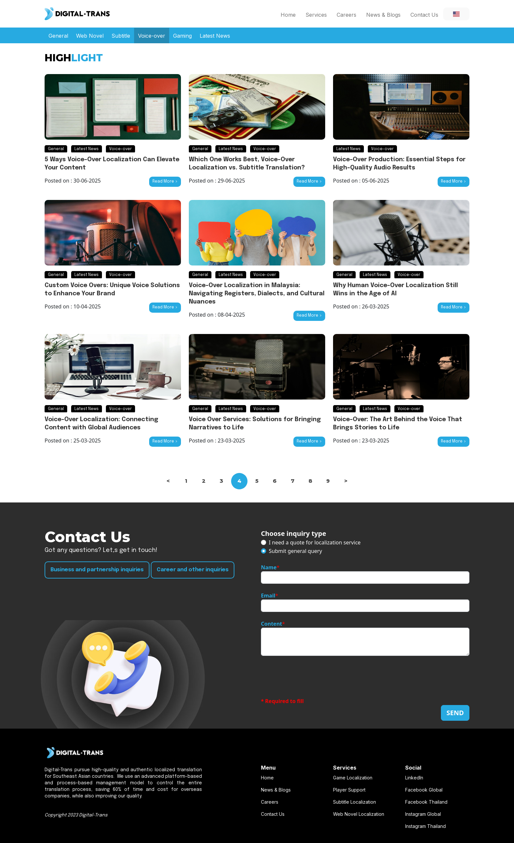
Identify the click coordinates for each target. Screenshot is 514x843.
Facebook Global (424, 790)
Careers (346, 14)
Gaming (182, 35)
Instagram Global (423, 814)
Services (316, 14)
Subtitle (120, 35)
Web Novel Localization (358, 814)
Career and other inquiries (192, 570)
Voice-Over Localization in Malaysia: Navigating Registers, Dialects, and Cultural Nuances (257, 294)
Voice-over (151, 35)
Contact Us (424, 14)
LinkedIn (414, 777)
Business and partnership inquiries (97, 570)
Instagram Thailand (425, 826)
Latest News (215, 35)
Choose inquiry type (293, 533)
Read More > (165, 182)
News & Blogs (383, 14)
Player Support (349, 790)
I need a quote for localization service (315, 542)
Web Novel (90, 35)
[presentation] (311, 676)
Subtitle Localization (354, 802)
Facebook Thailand (426, 802)
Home (288, 14)
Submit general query (295, 551)
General (58, 35)
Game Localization (352, 777)
